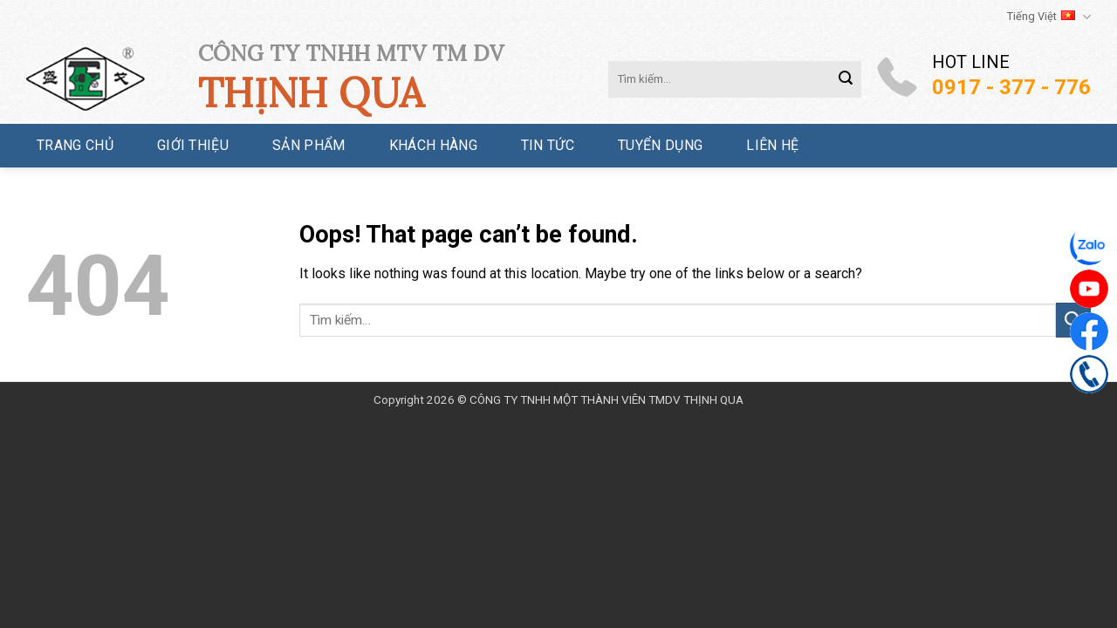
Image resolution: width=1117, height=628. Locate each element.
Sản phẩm (309, 145)
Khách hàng (433, 145)
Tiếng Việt (1049, 17)
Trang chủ (75, 145)
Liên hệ (772, 145)
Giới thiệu (193, 145)
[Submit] (845, 79)
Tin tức (547, 145)
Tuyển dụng (660, 145)
